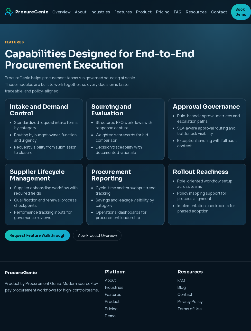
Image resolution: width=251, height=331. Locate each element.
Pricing (162, 12)
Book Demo (240, 12)
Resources (196, 12)
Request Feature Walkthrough (37, 235)
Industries (100, 12)
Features (123, 12)
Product (144, 12)
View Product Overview (97, 235)
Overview (61, 12)
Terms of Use (189, 308)
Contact (219, 12)
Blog (181, 287)
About (80, 12)
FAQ (178, 12)
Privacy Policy (190, 301)
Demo (110, 316)
